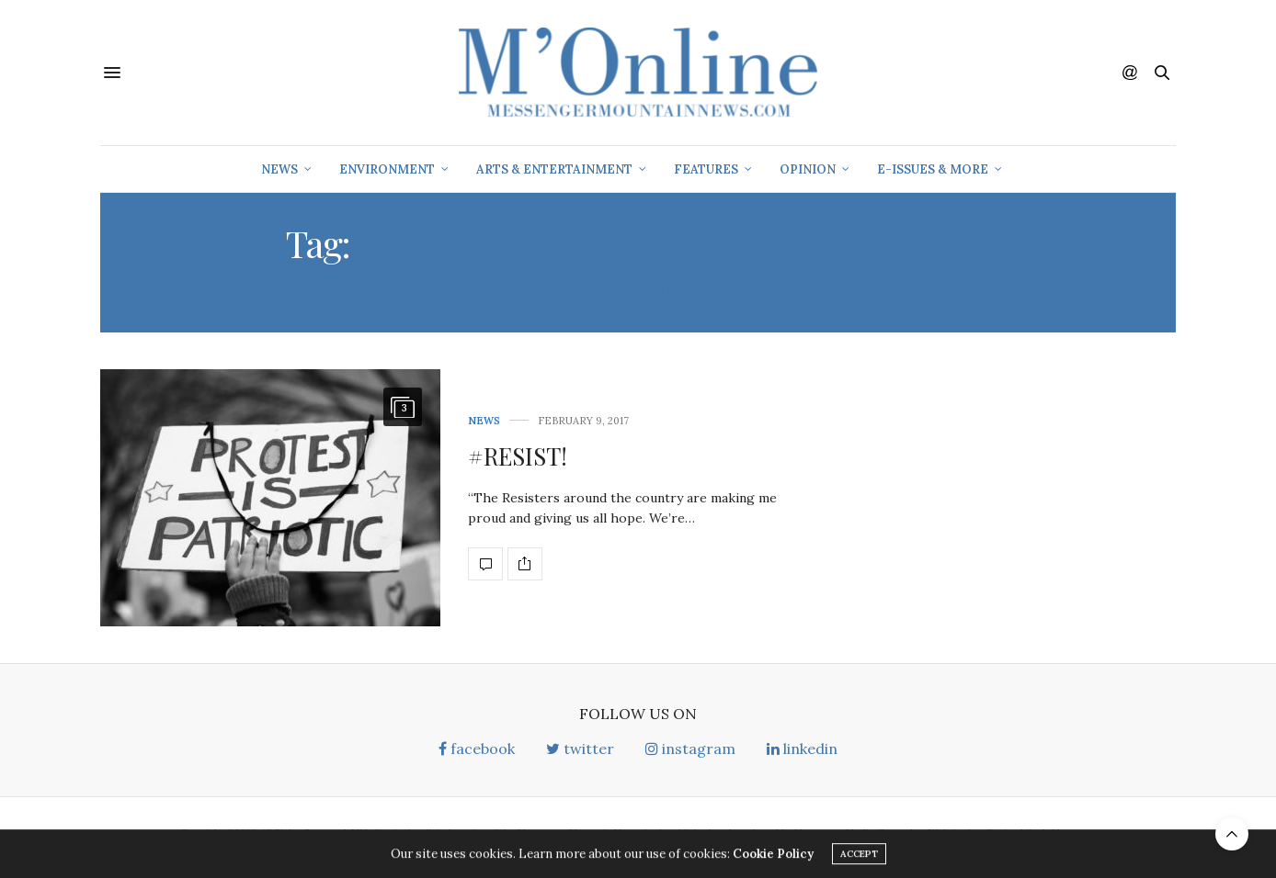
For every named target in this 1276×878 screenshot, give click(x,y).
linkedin (802, 748)
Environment (387, 169)
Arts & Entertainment (554, 169)
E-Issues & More (932, 169)
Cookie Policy (773, 856)
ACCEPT (859, 856)
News (279, 169)
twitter (580, 748)
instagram (690, 748)
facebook (477, 748)
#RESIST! (517, 456)
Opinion (808, 169)
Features (706, 169)
